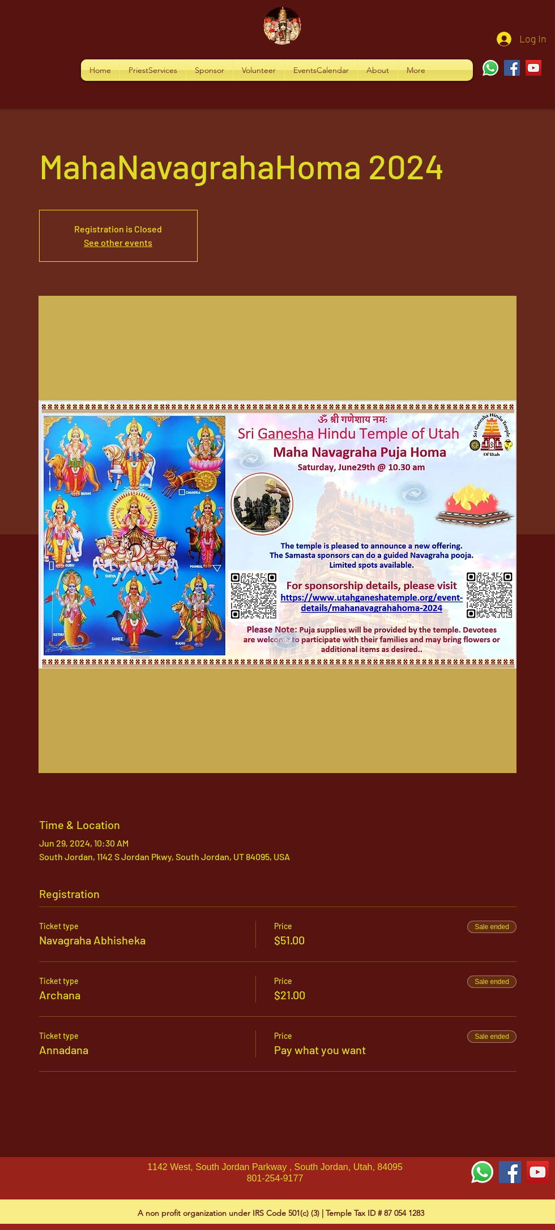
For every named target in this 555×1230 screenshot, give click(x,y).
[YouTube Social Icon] (538, 1172)
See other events (118, 242)
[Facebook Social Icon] (510, 1172)
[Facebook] (512, 68)
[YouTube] (533, 68)
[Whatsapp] (490, 68)
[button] (153, 70)
